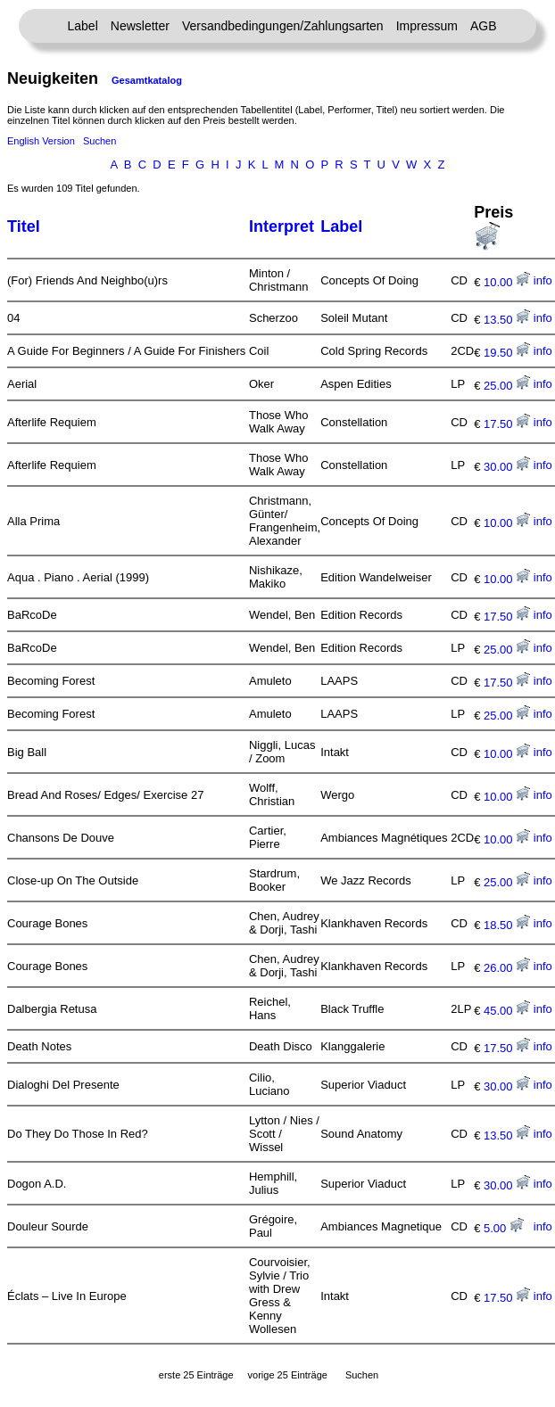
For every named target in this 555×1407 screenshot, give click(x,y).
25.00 (507, 385)
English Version (41, 141)
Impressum (427, 26)
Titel (23, 226)
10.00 (507, 282)
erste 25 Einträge (196, 1375)
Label (83, 26)
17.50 (507, 424)
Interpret (281, 226)
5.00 (504, 1228)
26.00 (507, 968)
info (543, 280)
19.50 (507, 352)
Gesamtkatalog (147, 80)
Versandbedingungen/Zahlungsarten (283, 26)
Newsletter (140, 26)
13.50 (507, 319)
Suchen (99, 141)
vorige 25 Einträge (287, 1375)
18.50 (507, 925)
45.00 (507, 1010)
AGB (483, 26)
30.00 (507, 466)
